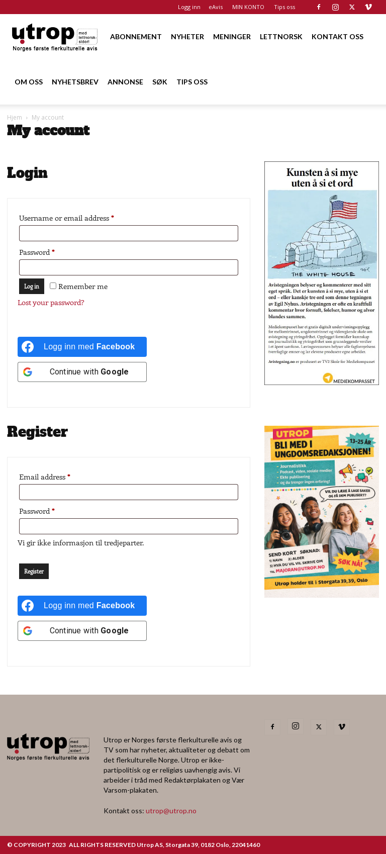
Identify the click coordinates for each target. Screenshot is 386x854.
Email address (59, 475)
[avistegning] (321, 381)
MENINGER (232, 36)
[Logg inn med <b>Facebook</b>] (82, 347)
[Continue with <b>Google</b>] (82, 372)
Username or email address (81, 216)
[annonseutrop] (321, 594)
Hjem (14, 117)
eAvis (216, 7)
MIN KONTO (248, 7)
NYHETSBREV (75, 81)
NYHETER (187, 36)
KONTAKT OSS (337, 36)
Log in (31, 286)
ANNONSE (125, 81)
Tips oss (284, 7)
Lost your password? (51, 302)
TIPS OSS (192, 81)
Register (34, 571)
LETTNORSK (281, 36)
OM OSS (29, 81)
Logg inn (189, 7)
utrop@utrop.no (171, 810)
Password (51, 250)
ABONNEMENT (136, 36)
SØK (159, 81)
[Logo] (55, 36)
